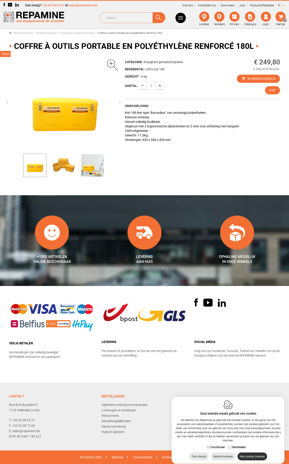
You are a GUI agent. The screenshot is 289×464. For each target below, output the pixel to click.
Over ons (187, 5)
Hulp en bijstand (113, 432)
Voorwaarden (142, 457)
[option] (34, 165)
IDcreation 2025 (91, 457)
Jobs (242, 5)
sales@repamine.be (83, 5)
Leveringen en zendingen (119, 410)
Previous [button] (7, 102)
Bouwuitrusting (23, 33)
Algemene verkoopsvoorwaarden (125, 404)
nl (283, 5)
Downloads (227, 5)
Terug (5, 54)
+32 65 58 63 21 (53, 5)
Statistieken (239, 443)
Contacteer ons (207, 5)
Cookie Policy (171, 457)
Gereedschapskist (46, 33)
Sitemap (117, 457)
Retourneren (110, 415)
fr (279, 5)
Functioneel (217, 443)
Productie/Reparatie (262, 5)
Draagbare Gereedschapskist (77, 33)
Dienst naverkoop (114, 426)
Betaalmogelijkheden (116, 421)
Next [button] (119, 102)
